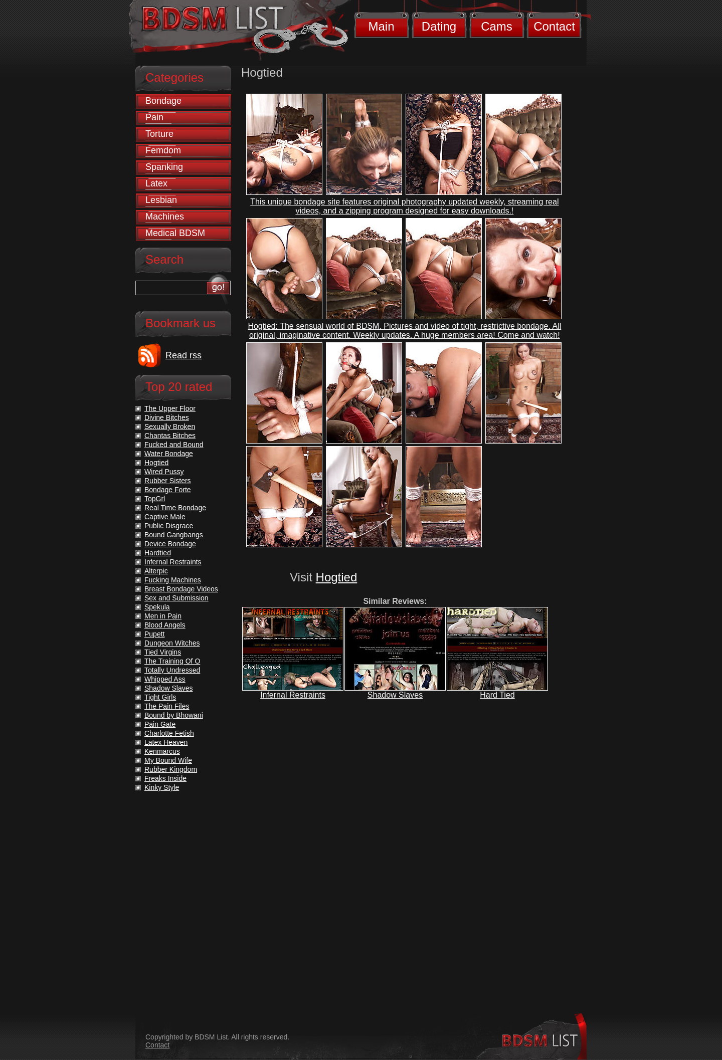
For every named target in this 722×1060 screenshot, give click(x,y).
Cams (496, 26)
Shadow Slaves (395, 695)
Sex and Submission (176, 598)
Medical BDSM (175, 233)
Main (381, 26)
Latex (156, 183)
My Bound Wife (168, 760)
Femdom (163, 150)
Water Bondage (168, 454)
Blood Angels (165, 625)
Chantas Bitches (170, 436)
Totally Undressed (172, 670)
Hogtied (336, 577)
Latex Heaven (166, 742)
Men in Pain (163, 616)
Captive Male (165, 517)
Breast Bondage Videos (181, 589)
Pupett (154, 634)
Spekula (157, 607)
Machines (164, 216)
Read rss (183, 355)
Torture (159, 134)
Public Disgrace (168, 526)
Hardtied (157, 553)
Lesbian (161, 200)
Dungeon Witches (172, 643)
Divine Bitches (166, 417)
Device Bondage (170, 544)
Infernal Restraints (292, 695)
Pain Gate (159, 724)
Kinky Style (161, 787)
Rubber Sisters (167, 481)
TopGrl (154, 499)
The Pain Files (166, 706)
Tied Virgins (162, 652)
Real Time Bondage (175, 508)
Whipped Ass (165, 679)
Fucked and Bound (174, 445)
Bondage (163, 101)
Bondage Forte (167, 490)
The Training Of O (172, 661)
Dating (439, 26)
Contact (554, 26)
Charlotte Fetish (169, 733)
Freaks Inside (165, 778)
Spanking (164, 167)
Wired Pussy (164, 472)
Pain (154, 117)
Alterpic (156, 571)
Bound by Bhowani (173, 715)
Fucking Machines (172, 580)
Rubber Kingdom (170, 769)
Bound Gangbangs (173, 535)
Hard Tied (497, 695)
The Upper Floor (170, 408)
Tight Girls (160, 697)
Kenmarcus (162, 751)
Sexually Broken (169, 426)
